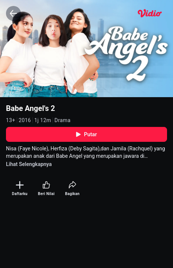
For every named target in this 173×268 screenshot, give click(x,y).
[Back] (13, 13)
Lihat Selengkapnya (29, 164)
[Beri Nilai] (46, 189)
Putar (86, 134)
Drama (62, 120)
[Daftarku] (20, 189)
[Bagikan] (72, 189)
